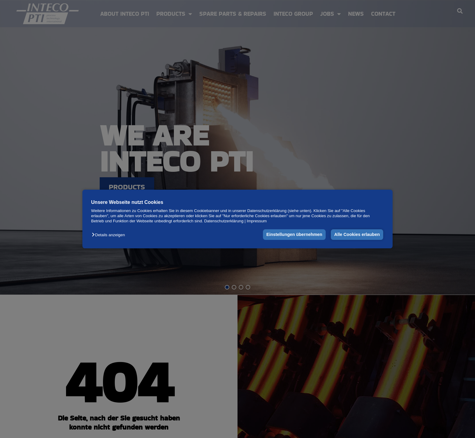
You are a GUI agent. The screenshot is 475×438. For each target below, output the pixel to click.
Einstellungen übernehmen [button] (294, 234)
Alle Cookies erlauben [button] (357, 234)
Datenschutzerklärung (224, 221)
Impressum (257, 221)
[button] (109, 235)
